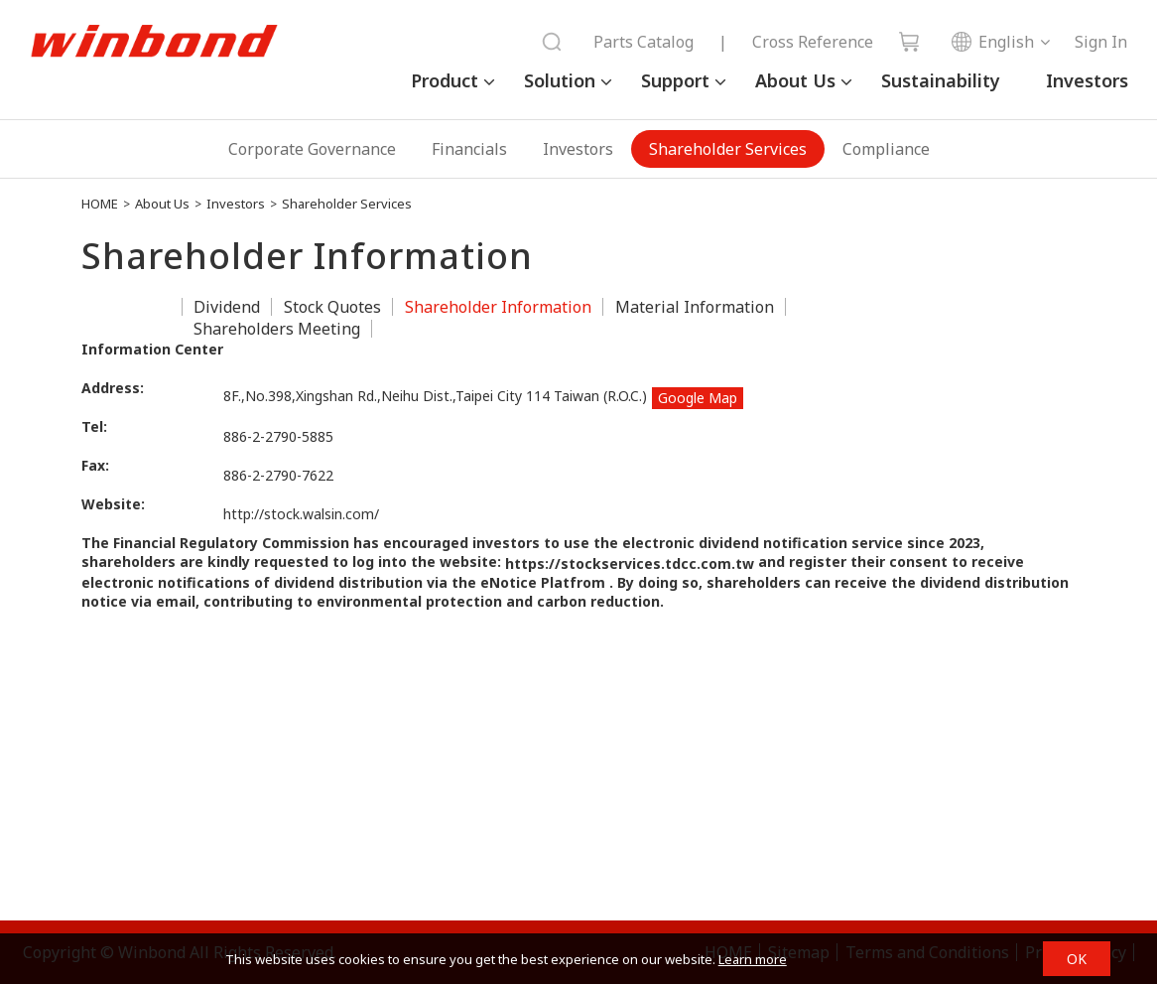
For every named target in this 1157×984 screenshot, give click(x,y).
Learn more (752, 959)
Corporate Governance (312, 149)
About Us (795, 80)
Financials (469, 149)
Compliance (886, 149)
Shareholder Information (498, 307)
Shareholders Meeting (276, 329)
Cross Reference (812, 42)
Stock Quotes (332, 307)
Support (675, 80)
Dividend (226, 307)
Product (444, 80)
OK (1077, 958)
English (992, 42)
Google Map (697, 397)
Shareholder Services (728, 149)
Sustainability (940, 80)
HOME (99, 203)
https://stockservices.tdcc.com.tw (629, 563)
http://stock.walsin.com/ (301, 513)
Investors (1087, 80)
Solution (559, 80)
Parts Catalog (643, 42)
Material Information (694, 307)
